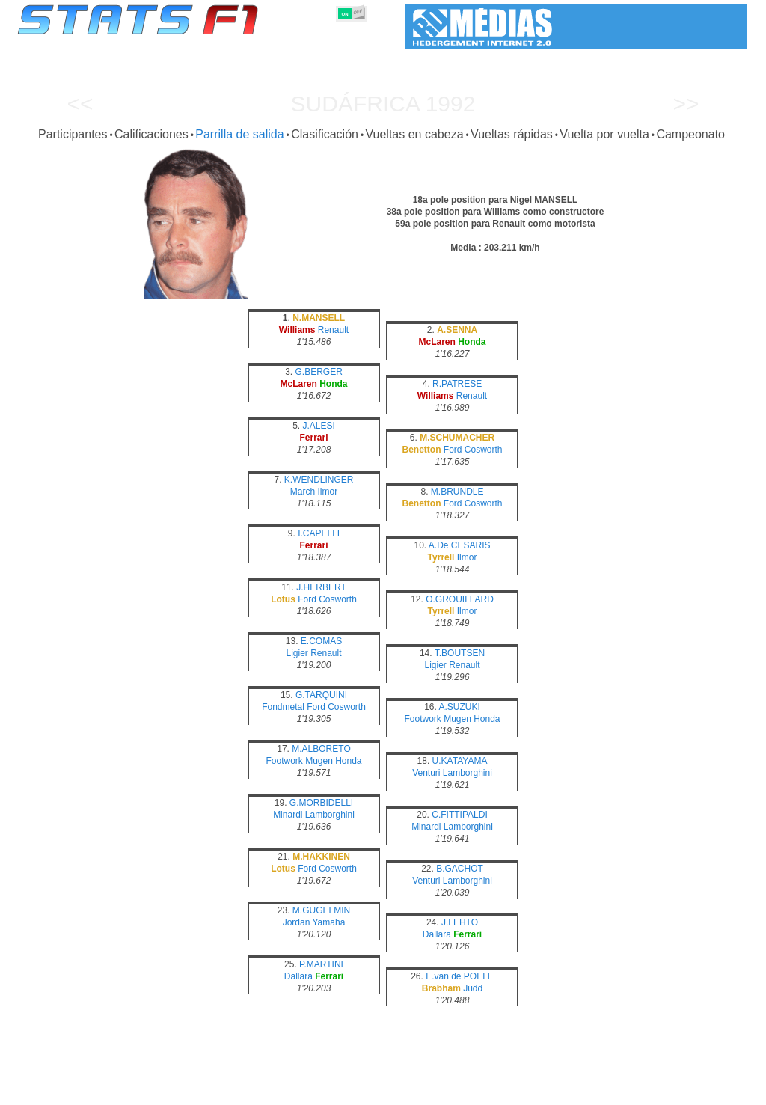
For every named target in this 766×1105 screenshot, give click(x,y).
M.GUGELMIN (321, 910)
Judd (472, 988)
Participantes (73, 134)
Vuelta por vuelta (604, 134)
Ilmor (328, 491)
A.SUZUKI (459, 707)
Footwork (422, 719)
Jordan (296, 922)
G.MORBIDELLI (321, 803)
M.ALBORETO (321, 749)
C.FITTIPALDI (459, 814)
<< (80, 103)
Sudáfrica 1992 (383, 103)
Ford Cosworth (473, 449)
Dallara (437, 934)
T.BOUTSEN (460, 653)
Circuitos (543, 1091)
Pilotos (266, 1091)
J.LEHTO (459, 922)
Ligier (296, 653)
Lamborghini (467, 773)
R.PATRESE (457, 384)
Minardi (287, 814)
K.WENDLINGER (319, 479)
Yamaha (329, 922)
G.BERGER (318, 372)
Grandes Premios (202, 1091)
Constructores (322, 1091)
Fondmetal (283, 707)
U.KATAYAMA (460, 761)
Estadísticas (63, 1091)
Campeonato (690, 134)
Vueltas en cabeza (414, 134)
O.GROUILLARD (460, 599)
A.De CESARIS (460, 545)
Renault (333, 330)
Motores (381, 1091)
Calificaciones (151, 134)
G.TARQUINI (321, 695)
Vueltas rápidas (512, 134)
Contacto (713, 1091)
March (302, 491)
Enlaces (627, 1091)
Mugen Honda (472, 719)
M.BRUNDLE (457, 491)
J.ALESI (318, 425)
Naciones (492, 1091)
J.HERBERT (321, 587)
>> (685, 103)
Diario (586, 1091)
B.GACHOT (459, 868)
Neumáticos (436, 1091)
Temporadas (127, 1091)
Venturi (426, 773)
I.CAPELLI (319, 533)
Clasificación (324, 134)
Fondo (669, 1091)
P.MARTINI (321, 964)
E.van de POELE (460, 976)
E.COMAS (321, 641)
